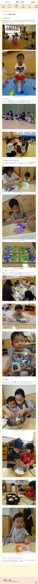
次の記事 (20, 566)
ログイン (33, 2)
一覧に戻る (15, 566)
